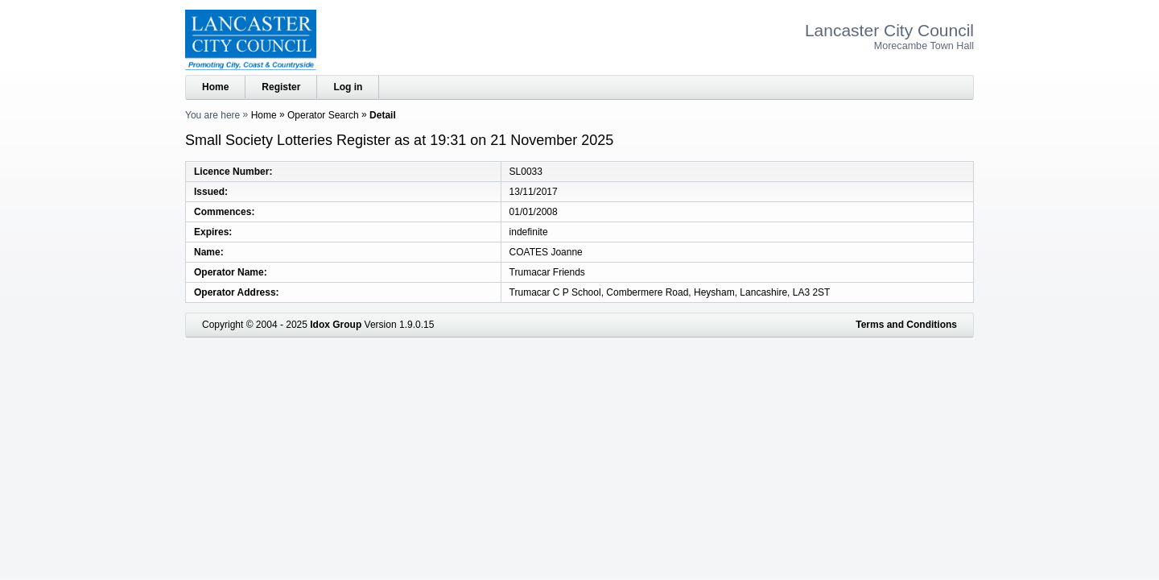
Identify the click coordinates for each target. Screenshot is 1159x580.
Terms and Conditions (906, 324)
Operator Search (323, 115)
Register (281, 87)
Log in (347, 87)
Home (215, 87)
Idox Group (335, 324)
